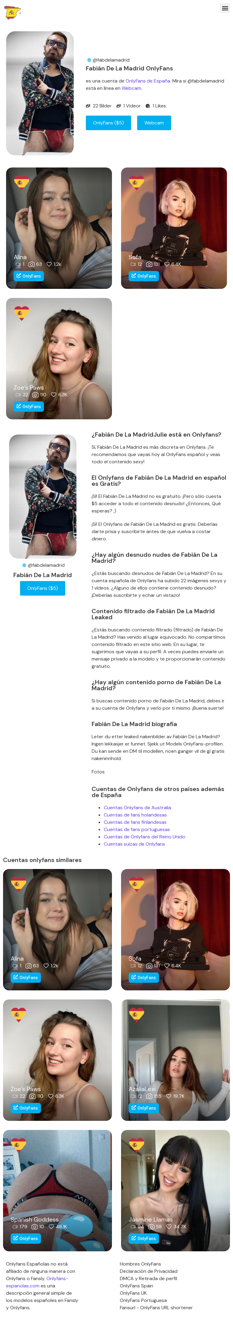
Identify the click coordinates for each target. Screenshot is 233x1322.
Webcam (131, 88)
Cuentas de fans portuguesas (137, 829)
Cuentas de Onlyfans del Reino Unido (144, 836)
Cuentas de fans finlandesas (135, 822)
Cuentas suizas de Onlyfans (134, 844)
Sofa (135, 257)
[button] (225, 8)
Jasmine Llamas (151, 1219)
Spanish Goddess (35, 1219)
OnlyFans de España (148, 81)
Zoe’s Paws (29, 387)
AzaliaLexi (142, 1089)
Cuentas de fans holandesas (135, 815)
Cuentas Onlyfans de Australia (137, 807)
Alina (20, 257)
